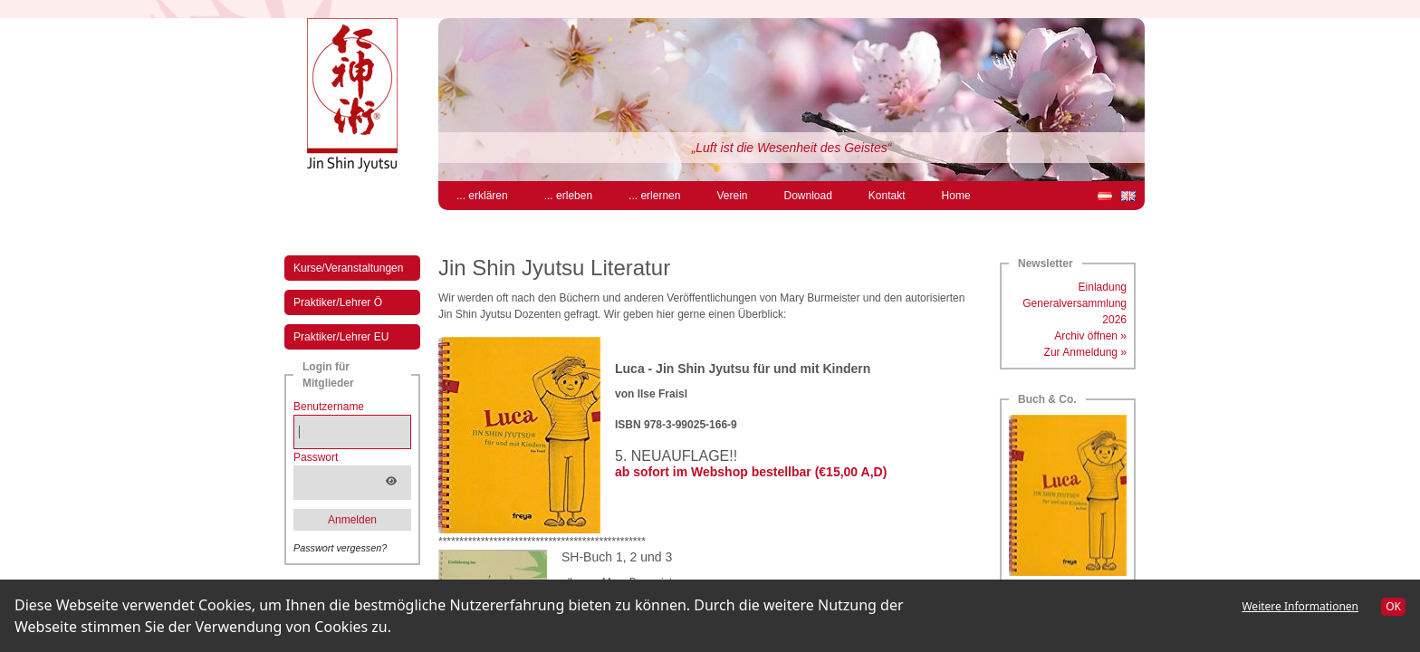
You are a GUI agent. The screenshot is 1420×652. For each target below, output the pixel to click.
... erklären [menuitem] (482, 195)
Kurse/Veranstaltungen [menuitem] (348, 268)
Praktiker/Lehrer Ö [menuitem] (337, 302)
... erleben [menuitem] (568, 195)
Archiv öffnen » (1090, 336)
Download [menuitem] (807, 195)
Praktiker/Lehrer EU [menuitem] (341, 337)
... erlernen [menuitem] (654, 195)
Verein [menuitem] (731, 195)
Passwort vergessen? (340, 547)
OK (1393, 606)
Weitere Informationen (1300, 606)
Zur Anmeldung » (1085, 352)
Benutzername (328, 406)
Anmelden (352, 519)
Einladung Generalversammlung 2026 (1074, 303)
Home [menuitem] (956, 195)
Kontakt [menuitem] (887, 195)
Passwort (315, 457)
